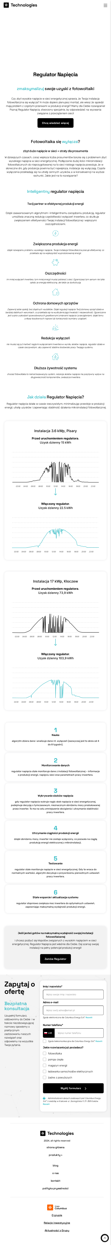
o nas (55, 1173)
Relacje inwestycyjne (57, 1222)
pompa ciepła (55, 1059)
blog (55, 1165)
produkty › (55, 1155)
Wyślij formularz (73, 1088)
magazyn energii (57, 1065)
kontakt (55, 1180)
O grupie (57, 1215)
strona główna (55, 1147)
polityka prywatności (55, 1188)
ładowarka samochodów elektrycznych (70, 1071)
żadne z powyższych (60, 1077)
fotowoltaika (55, 1053)
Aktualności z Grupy (57, 1230)
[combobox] (49, 1033)
